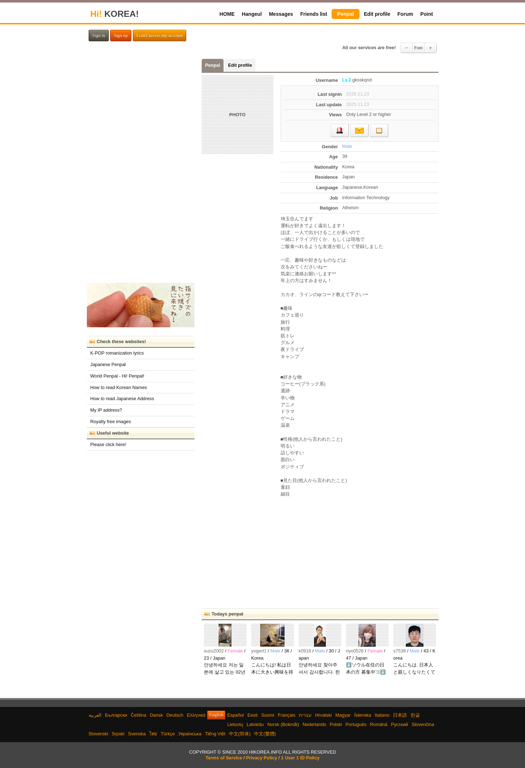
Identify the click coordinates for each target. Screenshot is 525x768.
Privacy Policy (261, 757)
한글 (415, 715)
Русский (399, 724)
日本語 (400, 715)
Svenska (137, 733)
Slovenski (98, 733)
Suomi (267, 715)
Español (235, 715)
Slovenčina (423, 724)
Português (356, 724)
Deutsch (175, 715)
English (216, 714)
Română (378, 724)
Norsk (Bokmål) (283, 724)
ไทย (153, 733)
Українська (189, 733)
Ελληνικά (196, 715)
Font (418, 47)
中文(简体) (240, 733)
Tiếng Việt (215, 733)
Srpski (118, 733)
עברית (305, 715)
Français (286, 715)
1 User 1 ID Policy (300, 757)
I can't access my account (159, 35)
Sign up (121, 35)
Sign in (99, 35)
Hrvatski (323, 715)
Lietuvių (235, 724)
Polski (336, 724)
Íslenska (362, 715)
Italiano (382, 715)
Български (116, 715)
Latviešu (255, 724)
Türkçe (168, 733)
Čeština (138, 715)
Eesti (252, 715)
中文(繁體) (265, 733)
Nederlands (314, 724)
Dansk (156, 715)
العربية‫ (95, 715)
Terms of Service (224, 757)
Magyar (343, 715)
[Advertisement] (359, 549)
